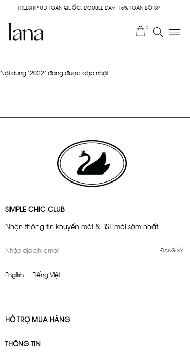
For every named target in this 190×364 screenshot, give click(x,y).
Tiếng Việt (47, 274)
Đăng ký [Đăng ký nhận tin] (171, 250)
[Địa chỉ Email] (95, 250)
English (14, 274)
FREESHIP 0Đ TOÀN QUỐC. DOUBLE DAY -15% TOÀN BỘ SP (89, 7)
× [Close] (182, 7)
